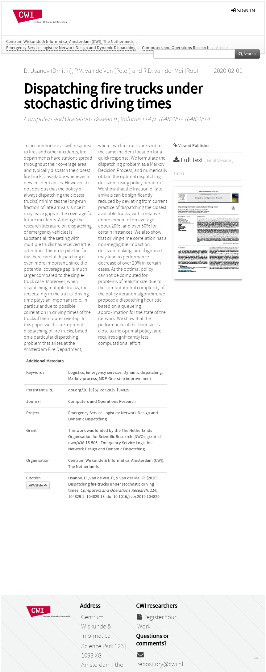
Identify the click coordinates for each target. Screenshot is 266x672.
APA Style (38, 485)
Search (247, 54)
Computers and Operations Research (176, 47)
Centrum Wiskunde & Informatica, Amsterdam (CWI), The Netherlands (70, 41)
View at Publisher (191, 145)
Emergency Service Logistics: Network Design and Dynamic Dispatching (70, 47)
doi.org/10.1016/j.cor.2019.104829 (98, 390)
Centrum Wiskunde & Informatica (96, 627)
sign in (243, 10)
